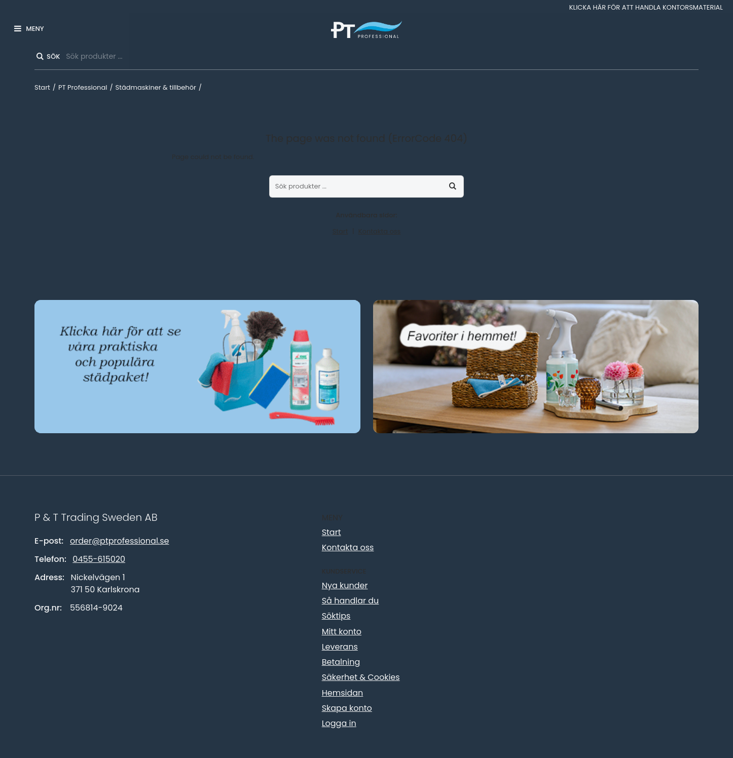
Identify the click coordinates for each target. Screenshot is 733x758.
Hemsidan (342, 693)
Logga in (339, 723)
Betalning (341, 662)
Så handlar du (350, 601)
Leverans (340, 647)
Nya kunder (345, 585)
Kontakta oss (379, 231)
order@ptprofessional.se (119, 541)
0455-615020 (98, 559)
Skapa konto (347, 708)
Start (42, 87)
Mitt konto (341, 631)
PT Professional (82, 87)
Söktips (336, 616)
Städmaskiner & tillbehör (156, 87)
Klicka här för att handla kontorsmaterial (646, 7)
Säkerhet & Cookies (361, 677)
